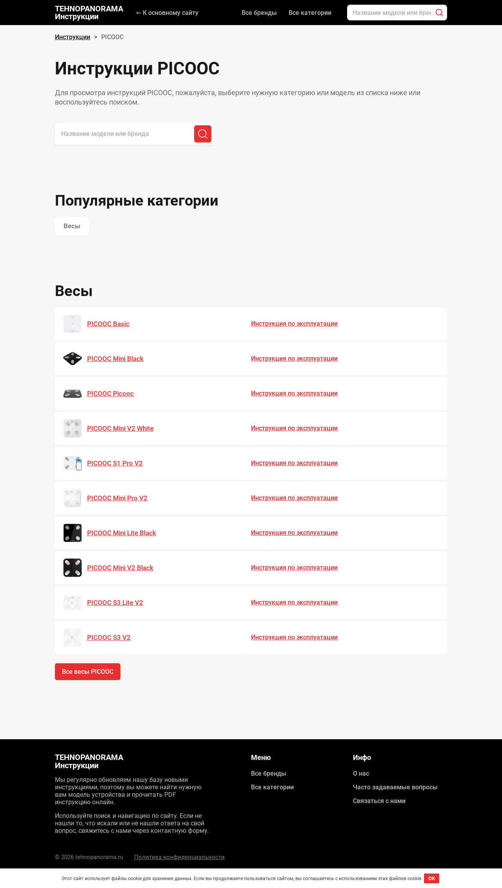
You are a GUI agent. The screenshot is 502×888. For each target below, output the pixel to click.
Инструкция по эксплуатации (294, 324)
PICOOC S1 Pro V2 (115, 463)
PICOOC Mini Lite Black (121, 533)
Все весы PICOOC (87, 672)
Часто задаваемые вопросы (395, 787)
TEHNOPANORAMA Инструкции (89, 12)
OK (431, 878)
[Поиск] (439, 12)
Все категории (310, 12)
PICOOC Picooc (110, 394)
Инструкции (72, 37)
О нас (361, 773)
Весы (72, 226)
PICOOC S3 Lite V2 (115, 603)
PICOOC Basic (108, 324)
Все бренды (259, 12)
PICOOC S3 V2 (109, 638)
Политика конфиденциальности (179, 857)
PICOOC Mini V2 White (120, 429)
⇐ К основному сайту (167, 12)
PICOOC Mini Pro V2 (117, 498)
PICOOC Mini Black (115, 359)
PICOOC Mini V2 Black (120, 568)
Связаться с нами (379, 801)
